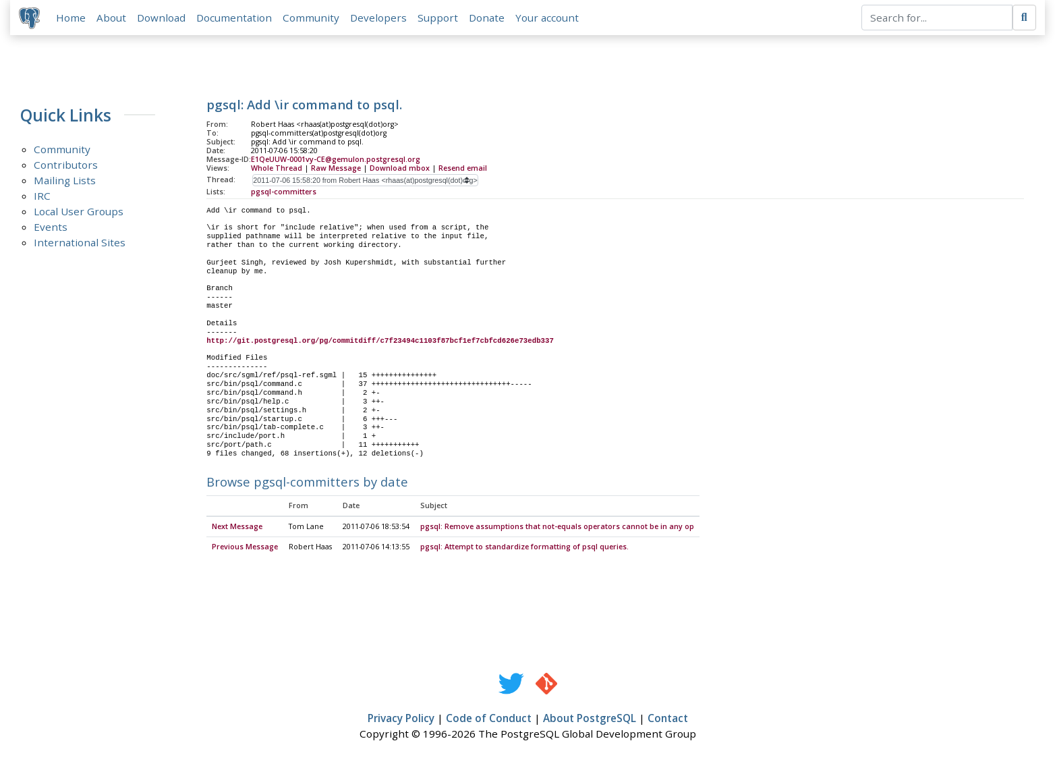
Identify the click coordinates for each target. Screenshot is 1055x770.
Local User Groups (78, 213)
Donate (489, 18)
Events (50, 229)
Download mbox (400, 169)
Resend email (462, 169)
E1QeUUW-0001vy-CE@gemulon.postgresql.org (335, 161)
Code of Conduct (489, 720)
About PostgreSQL (589, 720)
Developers (380, 18)
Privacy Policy (401, 720)
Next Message (237, 529)
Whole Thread (276, 169)
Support (440, 18)
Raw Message (336, 169)
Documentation (236, 18)
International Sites (79, 244)
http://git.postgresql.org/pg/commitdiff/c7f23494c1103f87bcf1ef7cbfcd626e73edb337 (380, 342)
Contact (668, 720)
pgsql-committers (283, 193)
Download (163, 18)
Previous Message (245, 549)
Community (313, 18)
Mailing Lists (65, 182)
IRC (42, 197)
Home (73, 18)
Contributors (66, 166)
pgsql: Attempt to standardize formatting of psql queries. (524, 549)
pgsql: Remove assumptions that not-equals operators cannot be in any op (557, 529)
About (113, 18)
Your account (549, 18)
